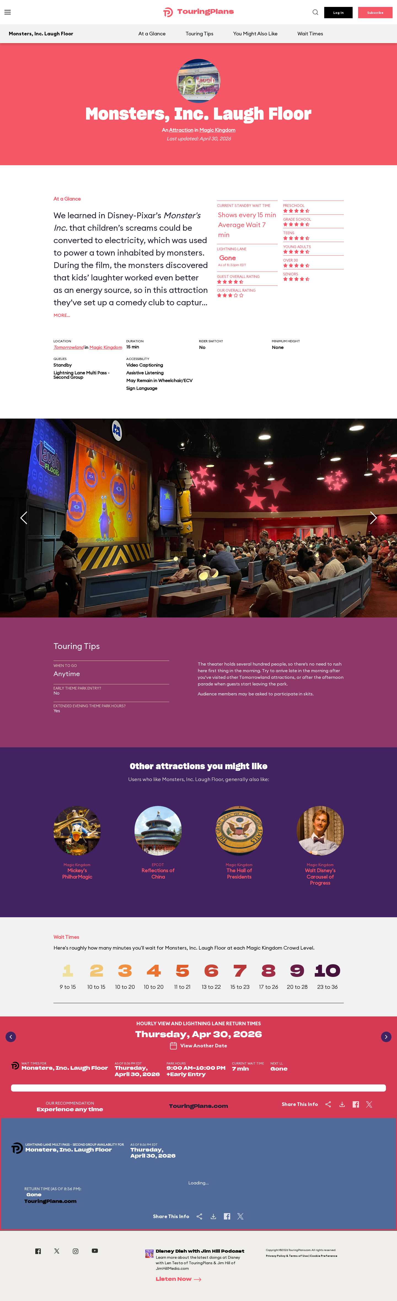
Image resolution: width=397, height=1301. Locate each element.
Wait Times (310, 33)
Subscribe (375, 12)
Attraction (181, 130)
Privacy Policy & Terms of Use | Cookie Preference (301, 1256)
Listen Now (180, 1279)
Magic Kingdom (217, 130)
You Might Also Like (255, 33)
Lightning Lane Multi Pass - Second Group (81, 375)
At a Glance (152, 33)
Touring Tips (199, 33)
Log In (338, 12)
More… (61, 315)
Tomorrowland (68, 347)
